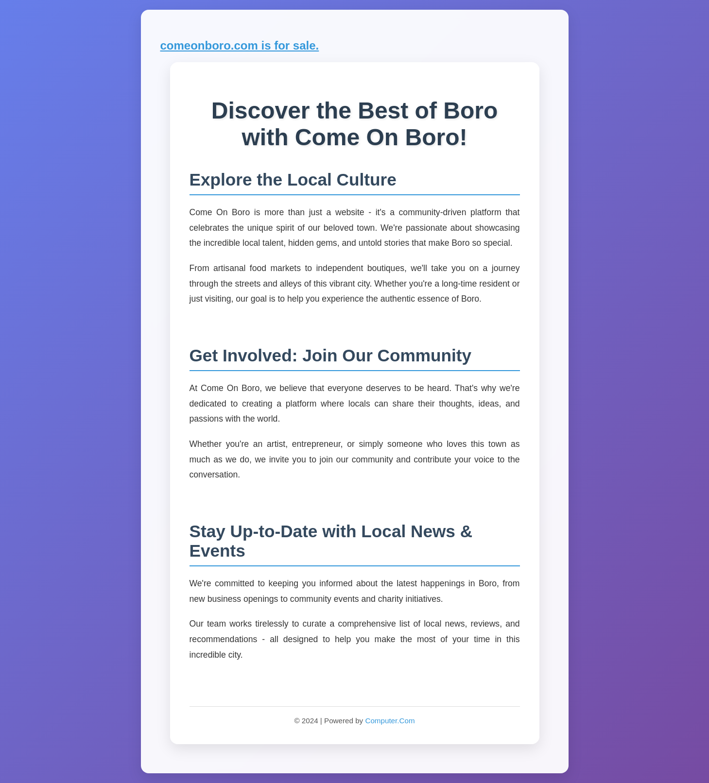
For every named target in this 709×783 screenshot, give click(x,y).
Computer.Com (390, 720)
